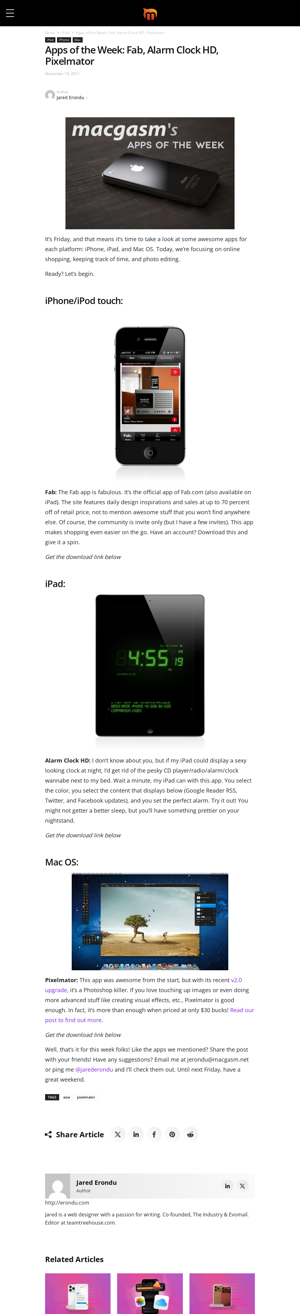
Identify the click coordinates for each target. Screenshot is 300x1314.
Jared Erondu (70, 97)
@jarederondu (95, 1069)
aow (66, 1097)
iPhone (64, 40)
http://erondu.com (67, 1202)
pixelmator (86, 1097)
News (50, 32)
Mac (78, 40)
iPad (65, 32)
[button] (286, 13)
